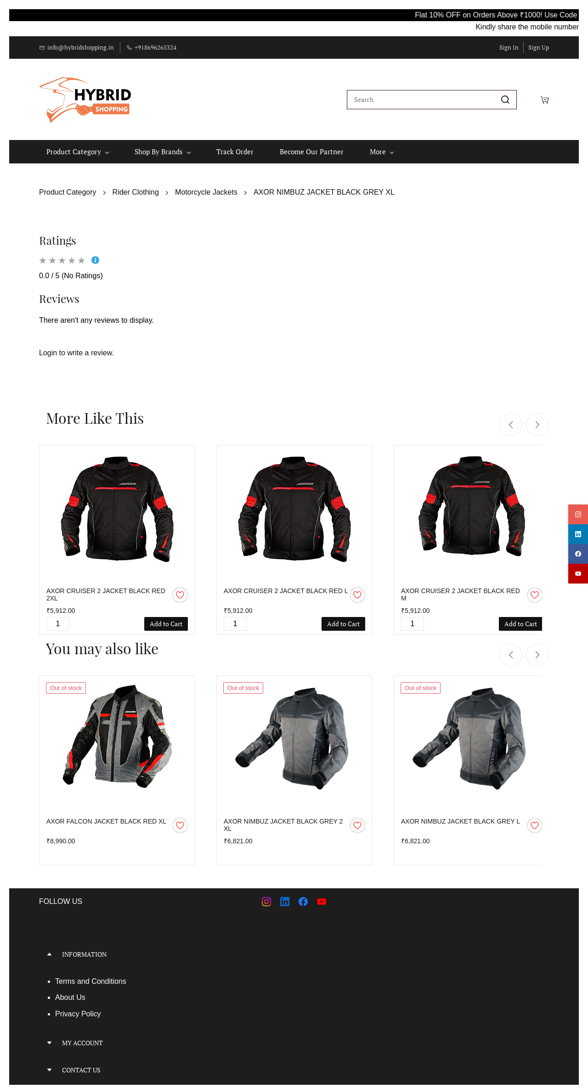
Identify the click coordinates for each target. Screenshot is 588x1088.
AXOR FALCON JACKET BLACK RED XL (106, 815)
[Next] (537, 418)
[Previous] (510, 418)
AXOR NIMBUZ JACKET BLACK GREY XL (324, 186)
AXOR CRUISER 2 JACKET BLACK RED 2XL (105, 588)
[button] (163, 947)
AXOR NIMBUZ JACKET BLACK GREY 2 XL (283, 818)
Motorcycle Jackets (206, 186)
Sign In (509, 47)
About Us (70, 991)
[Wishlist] (528, 96)
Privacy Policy (78, 1008)
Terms (66, 975)
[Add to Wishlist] (180, 589)
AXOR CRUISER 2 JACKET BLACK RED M (460, 588)
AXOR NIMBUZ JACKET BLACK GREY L (460, 815)
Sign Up (538, 47)
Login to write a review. (76, 347)
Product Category (67, 186)
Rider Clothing (136, 186)
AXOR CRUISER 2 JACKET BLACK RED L (286, 585)
